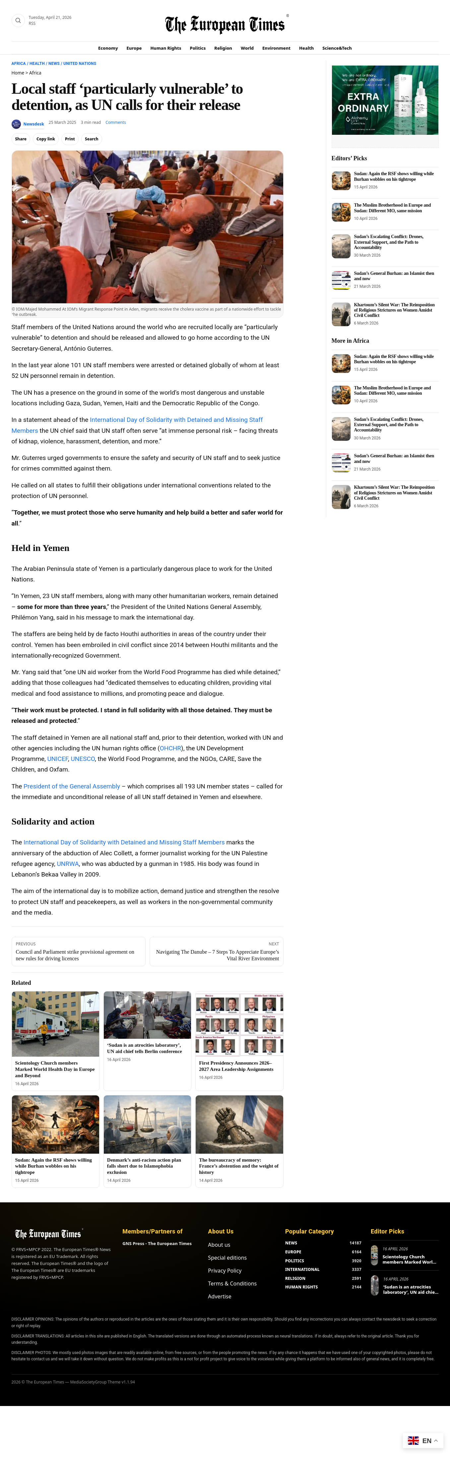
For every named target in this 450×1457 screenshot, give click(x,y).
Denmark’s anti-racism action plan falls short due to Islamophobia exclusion (144, 1166)
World (247, 48)
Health (306, 48)
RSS (32, 23)
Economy (108, 48)
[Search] (18, 20)
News (54, 63)
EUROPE (293, 1252)
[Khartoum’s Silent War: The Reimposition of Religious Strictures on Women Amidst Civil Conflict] (341, 314)
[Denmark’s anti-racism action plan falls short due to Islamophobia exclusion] (147, 1124)
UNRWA (68, 864)
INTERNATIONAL (302, 1269)
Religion (223, 48)
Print (70, 139)
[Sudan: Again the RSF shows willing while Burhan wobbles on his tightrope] (55, 1124)
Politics (198, 48)
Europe (134, 48)
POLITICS (294, 1261)
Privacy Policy (224, 1270)
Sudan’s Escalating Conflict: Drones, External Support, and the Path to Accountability (388, 242)
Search (91, 139)
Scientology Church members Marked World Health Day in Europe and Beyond (55, 1069)
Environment (276, 48)
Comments (115, 122)
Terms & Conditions (232, 1283)
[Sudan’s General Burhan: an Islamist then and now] (341, 280)
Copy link (45, 139)
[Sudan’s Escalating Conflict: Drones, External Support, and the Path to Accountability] (341, 246)
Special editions (227, 1257)
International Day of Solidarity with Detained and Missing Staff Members (124, 842)
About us (219, 1244)
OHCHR (170, 748)
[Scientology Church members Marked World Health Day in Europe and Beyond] (55, 1024)
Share (21, 139)
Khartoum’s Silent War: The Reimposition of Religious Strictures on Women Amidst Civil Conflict (394, 310)
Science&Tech (337, 48)
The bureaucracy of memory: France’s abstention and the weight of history (239, 1166)
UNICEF (57, 759)
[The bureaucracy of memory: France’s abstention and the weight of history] (239, 1124)
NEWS (291, 1243)
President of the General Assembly (72, 786)
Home (18, 73)
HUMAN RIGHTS (301, 1287)
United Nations (79, 63)
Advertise (219, 1296)
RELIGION (295, 1278)
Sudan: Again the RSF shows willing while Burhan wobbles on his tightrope (53, 1166)
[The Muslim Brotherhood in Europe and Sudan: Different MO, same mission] (341, 212)
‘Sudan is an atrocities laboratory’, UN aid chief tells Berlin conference (409, 1292)
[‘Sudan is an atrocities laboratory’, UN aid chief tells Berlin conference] (147, 1015)
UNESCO (83, 759)
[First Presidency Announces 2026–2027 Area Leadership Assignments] (239, 1024)
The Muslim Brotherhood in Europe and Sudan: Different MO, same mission (392, 208)
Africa (19, 63)
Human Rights (165, 48)
